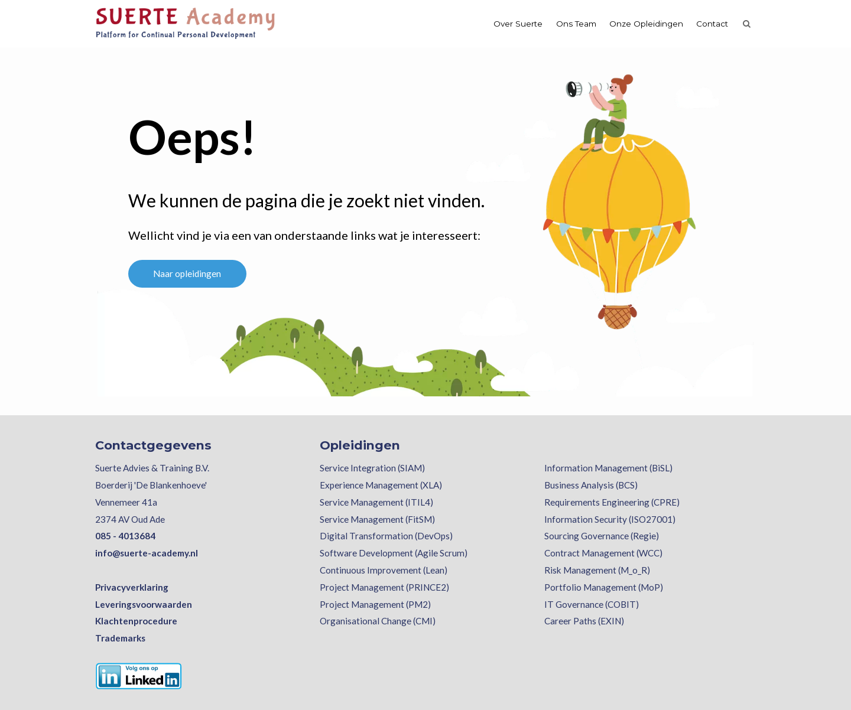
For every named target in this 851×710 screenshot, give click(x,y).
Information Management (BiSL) (608, 468)
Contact (712, 23)
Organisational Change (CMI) (378, 620)
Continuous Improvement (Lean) (383, 570)
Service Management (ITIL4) (376, 502)
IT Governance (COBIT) (591, 604)
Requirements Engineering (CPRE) (612, 502)
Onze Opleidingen (646, 23)
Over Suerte (518, 23)
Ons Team (576, 23)
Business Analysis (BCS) (591, 485)
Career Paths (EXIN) (584, 620)
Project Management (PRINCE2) (384, 587)
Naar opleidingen (187, 273)
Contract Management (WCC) (603, 553)
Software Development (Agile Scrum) (393, 553)
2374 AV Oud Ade (130, 519)
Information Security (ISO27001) (609, 519)
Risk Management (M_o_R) (597, 570)
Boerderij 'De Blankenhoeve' (151, 485)
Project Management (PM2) (375, 604)
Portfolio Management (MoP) (603, 587)
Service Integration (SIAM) (372, 468)
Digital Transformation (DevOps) (386, 535)
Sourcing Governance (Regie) (601, 535)
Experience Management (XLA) (381, 485)
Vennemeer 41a (126, 502)
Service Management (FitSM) (377, 519)
